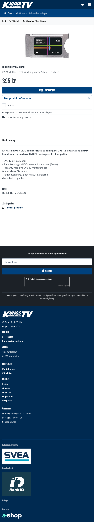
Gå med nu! (47, 271)
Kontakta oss (8, 369)
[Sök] (47, 13)
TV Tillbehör (14, 21)
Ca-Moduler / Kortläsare (35, 21)
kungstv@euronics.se (12, 341)
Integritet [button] (7, 400)
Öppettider (7, 396)
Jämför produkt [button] (12, 234)
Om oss (6, 388)
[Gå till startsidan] (17, 5)
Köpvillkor (7, 373)
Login (5, 384)
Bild (4, 21)
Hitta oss (6, 392)
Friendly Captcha (63, 286)
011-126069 (7, 337)
